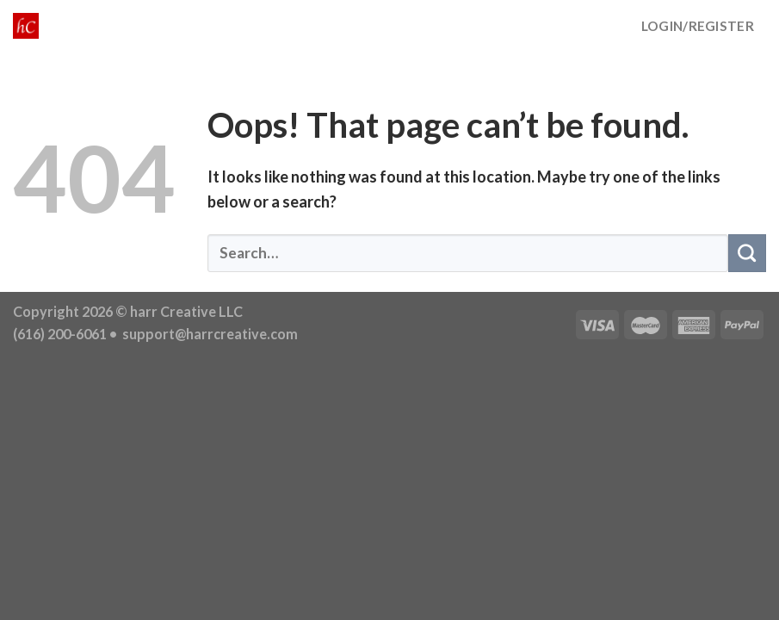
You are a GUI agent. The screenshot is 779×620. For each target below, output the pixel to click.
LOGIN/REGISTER (697, 26)
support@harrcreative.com (209, 334)
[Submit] (747, 253)
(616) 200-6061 (60, 334)
